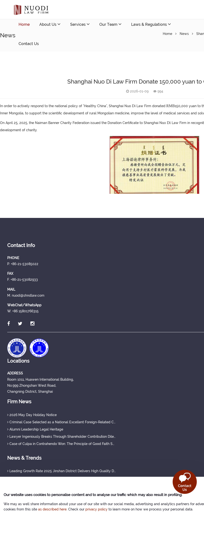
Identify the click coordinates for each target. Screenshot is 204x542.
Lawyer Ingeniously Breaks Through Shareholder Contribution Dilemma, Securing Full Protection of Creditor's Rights (61, 436)
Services (80, 24)
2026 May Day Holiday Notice (32, 415)
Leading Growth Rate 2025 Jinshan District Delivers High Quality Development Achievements (61, 471)
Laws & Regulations (151, 24)
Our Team (110, 24)
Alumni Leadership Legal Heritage (35, 429)
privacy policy (96, 509)
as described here (52, 509)
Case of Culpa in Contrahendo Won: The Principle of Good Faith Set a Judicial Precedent (61, 444)
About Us (50, 24)
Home (24, 24)
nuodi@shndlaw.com (47, 63)
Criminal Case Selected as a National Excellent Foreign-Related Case (61, 422)
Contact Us (29, 43)
